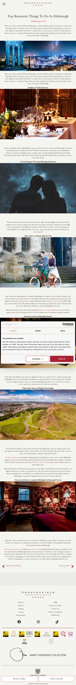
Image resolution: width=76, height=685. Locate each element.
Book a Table (19, 679)
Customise (37, 359)
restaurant (32, 549)
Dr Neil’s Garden (11, 457)
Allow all (62, 359)
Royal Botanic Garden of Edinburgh (41, 462)
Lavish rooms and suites (13, 549)
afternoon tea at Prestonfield (46, 310)
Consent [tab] (13, 331)
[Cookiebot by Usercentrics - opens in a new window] (64, 324)
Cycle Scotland (57, 301)
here (22, 384)
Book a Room (56, 679)
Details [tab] (38, 331)
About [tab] (62, 331)
